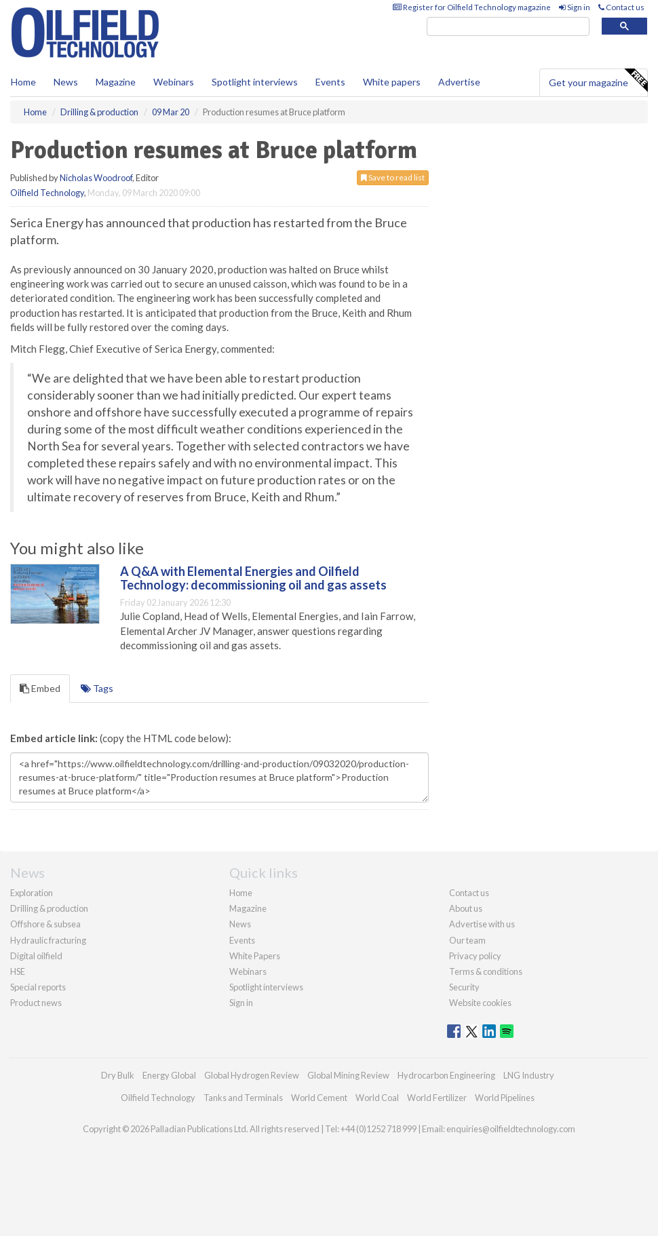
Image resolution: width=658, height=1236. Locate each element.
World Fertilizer (437, 1097)
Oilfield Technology (47, 192)
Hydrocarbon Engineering (446, 1075)
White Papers (254, 955)
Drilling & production (49, 908)
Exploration (31, 892)
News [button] (66, 82)
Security (464, 987)
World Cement (319, 1097)
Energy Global (169, 1075)
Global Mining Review (348, 1075)
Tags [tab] (97, 688)
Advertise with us (482, 924)
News (240, 924)
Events (330, 82)
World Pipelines (505, 1097)
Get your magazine (598, 80)
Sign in (574, 7)
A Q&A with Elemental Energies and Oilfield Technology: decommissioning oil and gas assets (253, 578)
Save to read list (393, 177)
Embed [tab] (40, 688)
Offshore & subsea (45, 924)
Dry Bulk (117, 1075)
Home (23, 82)
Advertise (459, 82)
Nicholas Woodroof (96, 177)
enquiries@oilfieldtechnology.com (510, 1128)
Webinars (173, 82)
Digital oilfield (36, 955)
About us (465, 908)
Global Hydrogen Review (251, 1075)
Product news (36, 1002)
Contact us (621, 7)
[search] (508, 27)
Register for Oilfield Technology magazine (472, 7)
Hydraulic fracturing (48, 940)
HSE (17, 971)
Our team (467, 940)
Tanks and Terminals (243, 1097)
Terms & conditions (485, 971)
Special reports (38, 987)
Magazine (116, 82)
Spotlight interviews (255, 82)
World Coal (377, 1097)
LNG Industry (528, 1075)
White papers (392, 82)
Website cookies (480, 1002)
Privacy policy (475, 955)
